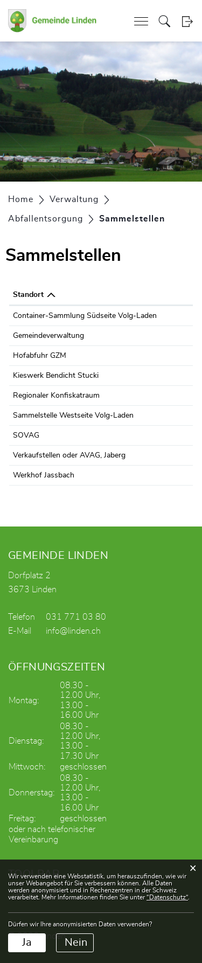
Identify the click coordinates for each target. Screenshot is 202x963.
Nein (76, 942)
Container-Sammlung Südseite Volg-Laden (85, 316)
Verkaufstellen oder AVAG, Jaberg (69, 455)
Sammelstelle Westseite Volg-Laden (73, 415)
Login (187, 21)
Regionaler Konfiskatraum (56, 395)
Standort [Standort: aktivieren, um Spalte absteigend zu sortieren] (28, 295)
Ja (27, 942)
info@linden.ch (73, 631)
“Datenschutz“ (167, 897)
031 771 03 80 (76, 617)
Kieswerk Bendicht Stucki (56, 375)
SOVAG (26, 435)
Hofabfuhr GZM (39, 355)
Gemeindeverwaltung (48, 336)
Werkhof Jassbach (43, 475)
